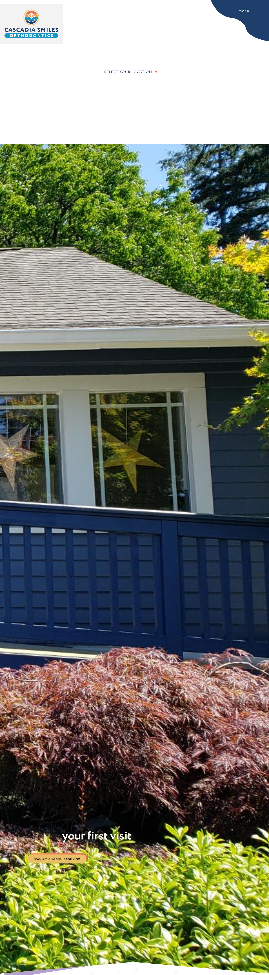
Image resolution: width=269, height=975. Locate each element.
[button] (239, 72)
